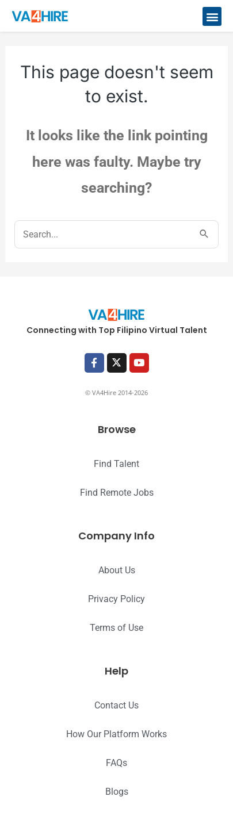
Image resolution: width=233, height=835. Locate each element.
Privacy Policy (116, 598)
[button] (212, 16)
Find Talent (116, 463)
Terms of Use (116, 627)
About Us (116, 570)
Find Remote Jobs (117, 492)
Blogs (116, 791)
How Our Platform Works (116, 734)
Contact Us (116, 705)
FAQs (116, 762)
